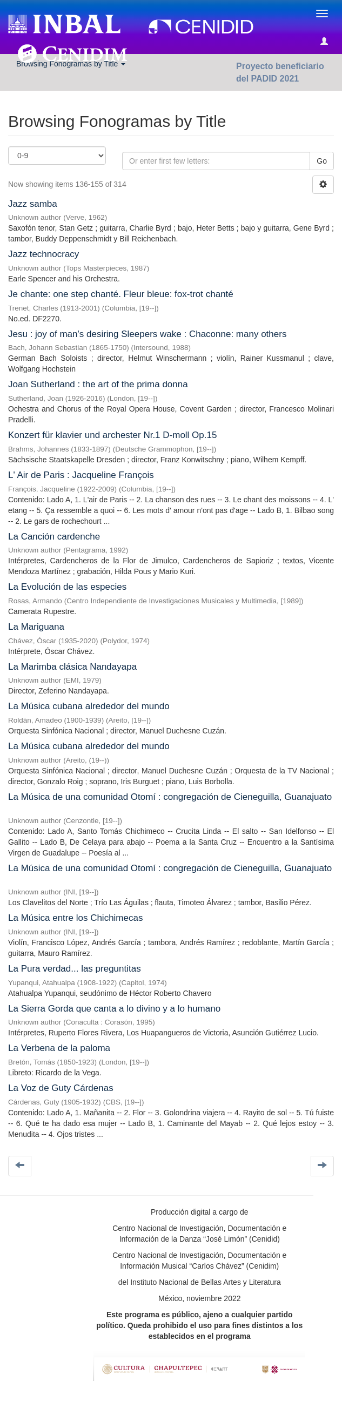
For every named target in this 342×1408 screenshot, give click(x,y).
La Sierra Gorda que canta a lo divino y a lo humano (114, 1008)
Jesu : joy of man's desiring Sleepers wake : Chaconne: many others (147, 334)
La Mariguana (36, 627)
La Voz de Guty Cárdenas (60, 1088)
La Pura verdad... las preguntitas (74, 969)
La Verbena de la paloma (59, 1048)
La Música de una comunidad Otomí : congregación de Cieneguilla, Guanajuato (170, 797)
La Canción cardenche (54, 536)
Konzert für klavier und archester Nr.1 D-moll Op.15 (112, 435)
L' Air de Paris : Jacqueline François (81, 475)
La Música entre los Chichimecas (75, 918)
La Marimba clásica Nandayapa (72, 667)
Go (322, 161)
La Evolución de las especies (67, 587)
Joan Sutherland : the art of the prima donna (98, 384)
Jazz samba (32, 204)
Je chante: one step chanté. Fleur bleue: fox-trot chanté (120, 294)
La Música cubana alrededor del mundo (89, 706)
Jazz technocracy (43, 254)
